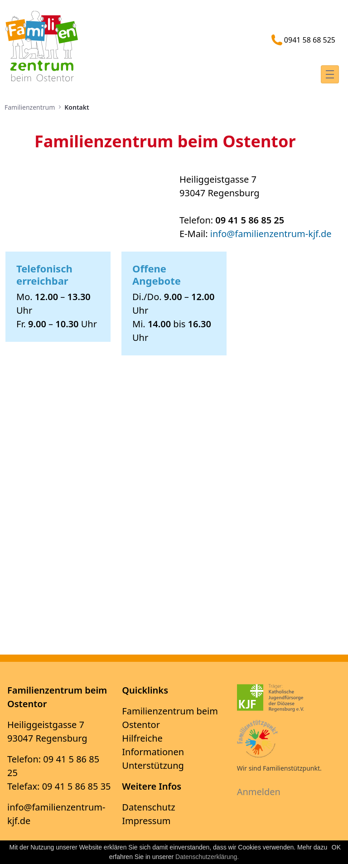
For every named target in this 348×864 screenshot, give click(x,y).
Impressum (146, 821)
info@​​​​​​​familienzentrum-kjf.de (271, 234)
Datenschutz (148, 807)
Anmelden (258, 792)
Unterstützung (153, 765)
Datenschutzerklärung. (207, 856)
